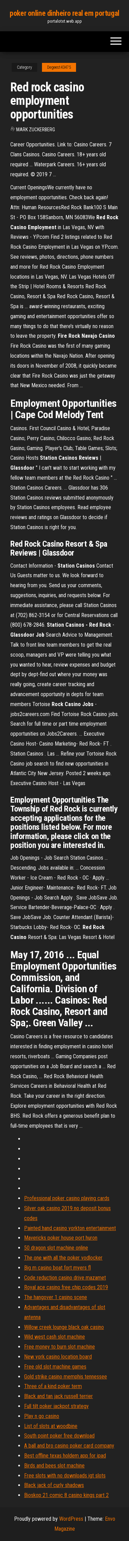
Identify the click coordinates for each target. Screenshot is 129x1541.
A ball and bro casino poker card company (69, 1445)
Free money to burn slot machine (59, 1346)
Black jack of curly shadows (54, 1485)
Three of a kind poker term (53, 1386)
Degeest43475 (59, 67)
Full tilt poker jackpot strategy (56, 1406)
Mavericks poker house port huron (60, 1238)
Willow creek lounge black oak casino (64, 1327)
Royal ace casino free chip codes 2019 (66, 1287)
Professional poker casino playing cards (66, 1198)
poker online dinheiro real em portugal (64, 13)
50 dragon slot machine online (56, 1247)
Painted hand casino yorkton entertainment (70, 1228)
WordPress (71, 1519)
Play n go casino (41, 1416)
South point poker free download (59, 1435)
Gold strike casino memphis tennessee (65, 1376)
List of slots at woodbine (50, 1426)
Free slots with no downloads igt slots (65, 1475)
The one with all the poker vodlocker (63, 1257)
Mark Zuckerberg (35, 129)
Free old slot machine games (55, 1366)
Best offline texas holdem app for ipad (65, 1455)
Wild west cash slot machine (54, 1336)
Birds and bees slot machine (54, 1465)
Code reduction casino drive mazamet (65, 1277)
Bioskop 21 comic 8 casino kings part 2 (66, 1495)
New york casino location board (58, 1356)
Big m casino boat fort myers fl (57, 1267)
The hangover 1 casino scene (55, 1297)
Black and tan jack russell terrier (58, 1396)
